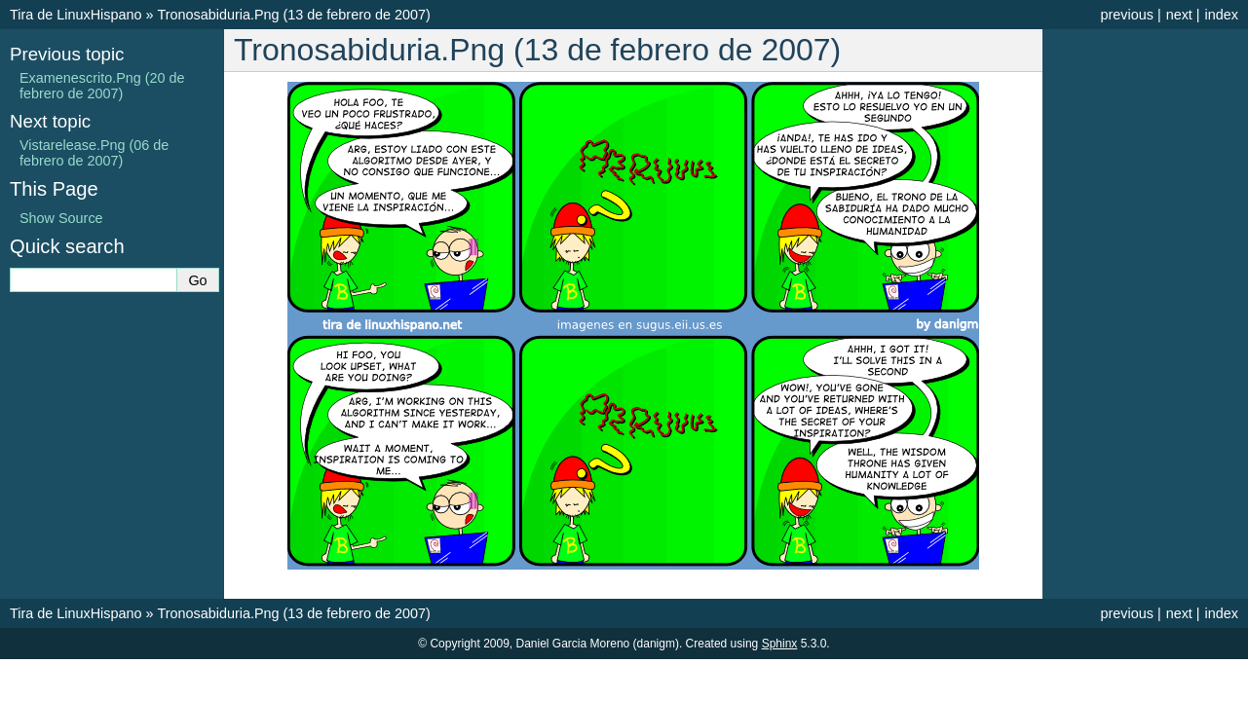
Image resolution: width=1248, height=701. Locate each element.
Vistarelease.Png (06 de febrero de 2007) (94, 152)
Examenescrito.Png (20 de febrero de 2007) (102, 85)
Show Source (61, 218)
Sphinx (780, 643)
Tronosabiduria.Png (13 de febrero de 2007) (293, 14)
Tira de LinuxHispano (75, 14)
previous (1126, 14)
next (1179, 14)
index (1221, 14)
